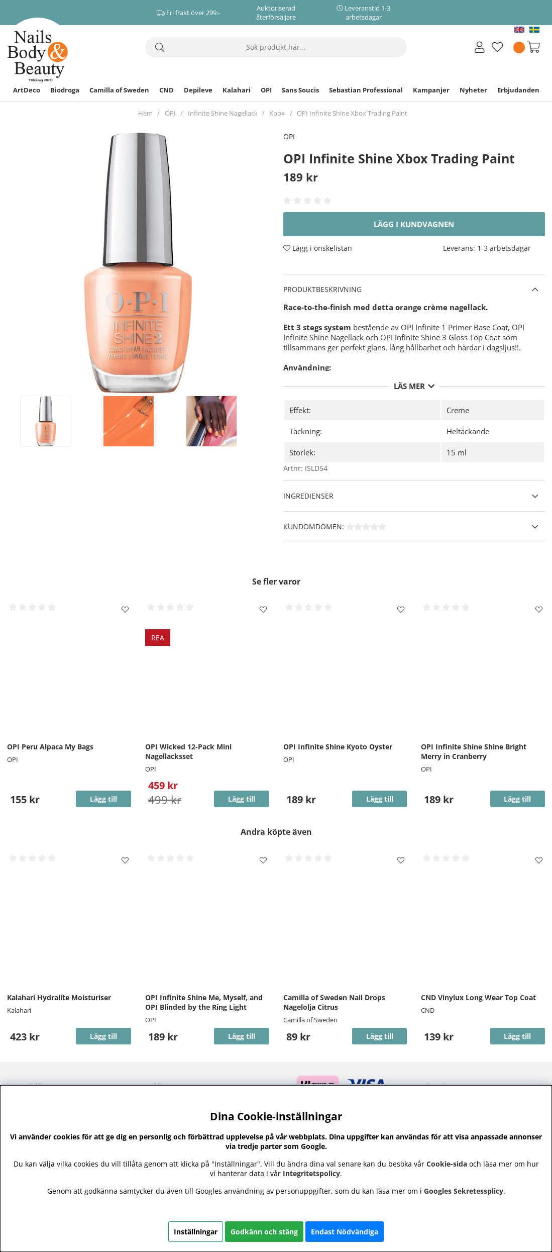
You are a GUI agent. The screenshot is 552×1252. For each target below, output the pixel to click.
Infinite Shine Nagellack (223, 113)
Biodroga (64, 89)
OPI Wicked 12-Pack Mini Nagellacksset (188, 751)
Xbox (277, 113)
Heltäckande (468, 431)
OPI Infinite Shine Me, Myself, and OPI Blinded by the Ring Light (204, 1002)
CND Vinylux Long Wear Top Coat (478, 997)
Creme (458, 410)
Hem (145, 113)
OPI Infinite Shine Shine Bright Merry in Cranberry (473, 751)
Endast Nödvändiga (344, 1231)
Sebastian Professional (366, 89)
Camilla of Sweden (119, 89)
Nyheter (473, 89)
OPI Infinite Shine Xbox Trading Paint (352, 113)
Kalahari (237, 89)
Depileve (198, 89)
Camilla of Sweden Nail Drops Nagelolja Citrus (334, 1002)
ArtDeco (26, 89)
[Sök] (276, 47)
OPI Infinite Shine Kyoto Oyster (337, 746)
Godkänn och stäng (264, 1231)
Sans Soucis (300, 89)
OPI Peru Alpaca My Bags (50, 746)
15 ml (457, 452)
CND (166, 89)
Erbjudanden (518, 89)
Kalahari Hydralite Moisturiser (59, 997)
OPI (266, 89)
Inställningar (195, 1231)
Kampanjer (431, 89)
